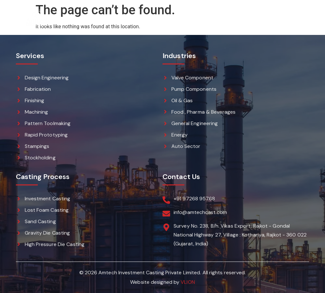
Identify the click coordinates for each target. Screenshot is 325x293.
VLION (188, 282)
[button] (302, 17)
